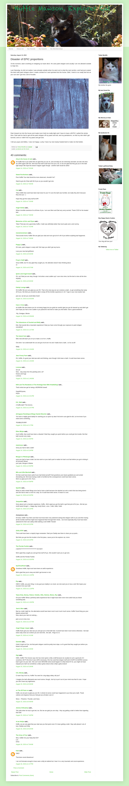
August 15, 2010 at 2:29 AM (24, 649)
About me (20, 49)
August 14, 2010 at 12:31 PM (25, 396)
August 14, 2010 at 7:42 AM (24, 226)
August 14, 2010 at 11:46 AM (25, 378)
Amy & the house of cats (24, 159)
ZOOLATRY (19, 530)
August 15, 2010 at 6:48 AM (24, 701)
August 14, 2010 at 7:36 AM (24, 215)
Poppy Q (19, 244)
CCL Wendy (20, 673)
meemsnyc (19, 445)
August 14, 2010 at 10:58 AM (25, 316)
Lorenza (18, 367)
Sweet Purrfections (22, 174)
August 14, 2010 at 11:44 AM (25, 361)
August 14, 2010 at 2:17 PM (24, 425)
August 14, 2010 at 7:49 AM (24, 238)
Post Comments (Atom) (26, 775)
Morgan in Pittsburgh (23, 457)
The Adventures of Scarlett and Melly (28, 322)
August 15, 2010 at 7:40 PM (24, 715)
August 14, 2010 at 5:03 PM (24, 495)
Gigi (17, 655)
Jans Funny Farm (22, 355)
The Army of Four (22, 735)
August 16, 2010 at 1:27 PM (24, 764)
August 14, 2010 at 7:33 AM (24, 201)
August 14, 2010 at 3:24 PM (24, 450)
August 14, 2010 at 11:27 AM (25, 330)
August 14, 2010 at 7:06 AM (24, 184)
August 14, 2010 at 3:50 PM (24, 466)
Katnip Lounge (21, 287)
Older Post (87, 772)
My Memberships (56, 49)
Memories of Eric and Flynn (25, 221)
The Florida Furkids (22, 546)
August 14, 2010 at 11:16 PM (25, 575)
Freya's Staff (20, 260)
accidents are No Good (22, 149)
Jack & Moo (20, 608)
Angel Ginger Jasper (23, 628)
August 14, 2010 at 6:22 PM (24, 524)
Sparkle (18, 488)
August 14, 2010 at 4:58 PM (24, 481)
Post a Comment (19, 768)
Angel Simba (20, 208)
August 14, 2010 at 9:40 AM (24, 281)
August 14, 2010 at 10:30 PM (25, 559)
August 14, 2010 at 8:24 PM (24, 540)
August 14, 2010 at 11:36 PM (25, 602)
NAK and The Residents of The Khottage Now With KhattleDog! (37, 385)
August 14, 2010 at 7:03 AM (24, 168)
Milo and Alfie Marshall (23, 472)
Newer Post (15, 772)
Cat (17, 190)
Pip (17, 581)
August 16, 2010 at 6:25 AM (24, 729)
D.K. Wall (19, 402)
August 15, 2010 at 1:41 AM (24, 635)
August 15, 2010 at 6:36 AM (24, 684)
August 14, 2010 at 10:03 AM (25, 298)
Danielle (18, 642)
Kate (17, 751)
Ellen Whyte (20, 431)
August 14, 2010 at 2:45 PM (24, 439)
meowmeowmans (22, 233)
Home (11, 49)
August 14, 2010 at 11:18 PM (25, 588)
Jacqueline (19, 501)
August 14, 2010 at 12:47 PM (25, 408)
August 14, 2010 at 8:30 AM (24, 254)
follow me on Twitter (112, 249)
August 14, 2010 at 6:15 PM (24, 509)
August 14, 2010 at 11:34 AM (25, 349)
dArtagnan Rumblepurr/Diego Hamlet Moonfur (31, 414)
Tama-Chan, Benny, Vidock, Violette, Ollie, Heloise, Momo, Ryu (37, 595)
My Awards (43, 49)
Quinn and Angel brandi (24, 274)
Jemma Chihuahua (22, 708)
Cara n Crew (20, 305)
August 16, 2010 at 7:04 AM (24, 744)
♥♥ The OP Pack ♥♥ (22, 690)
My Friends (31, 49)
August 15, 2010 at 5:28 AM (24, 666)
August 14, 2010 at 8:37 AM (24, 267)
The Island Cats (21, 336)
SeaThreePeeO (21, 566)
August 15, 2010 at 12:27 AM (25, 622)
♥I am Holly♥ (20, 721)
